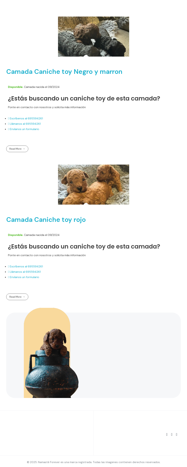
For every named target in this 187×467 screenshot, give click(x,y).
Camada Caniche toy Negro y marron (64, 71)
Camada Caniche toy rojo (46, 219)
